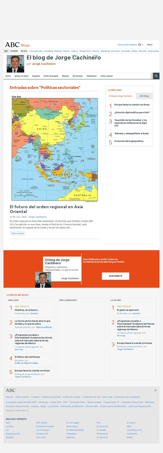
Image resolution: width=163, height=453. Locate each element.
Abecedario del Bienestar (72, 406)
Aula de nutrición (23, 327)
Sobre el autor (21, 76)
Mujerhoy (70, 437)
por (41, 64)
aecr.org (19, 349)
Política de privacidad (51, 397)
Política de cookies (71, 397)
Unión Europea (51, 76)
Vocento (9, 397)
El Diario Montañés (75, 430)
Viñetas (134, 51)
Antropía (35, 406)
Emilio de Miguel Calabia (26, 363)
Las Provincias (43, 430)
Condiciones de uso (91, 397)
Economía (115, 51)
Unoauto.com (42, 434)
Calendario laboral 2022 (132, 402)
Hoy (98, 423)
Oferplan (10, 437)
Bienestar (143, 51)
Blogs (24, 51)
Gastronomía (153, 51)
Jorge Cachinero (38, 217)
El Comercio (102, 426)
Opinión (14, 51)
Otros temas (107, 76)
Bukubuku (19, 361)
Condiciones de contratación (127, 397)
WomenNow (102, 434)
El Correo (131, 423)
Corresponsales (36, 51)
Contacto (35, 397)
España (36, 76)
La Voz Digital (72, 423)
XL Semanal (102, 437)
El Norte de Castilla (45, 426)
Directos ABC (92, 406)
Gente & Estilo (95, 51)
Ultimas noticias (94, 402)
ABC (6, 51)
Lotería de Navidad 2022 (139, 406)
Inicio (8, 76)
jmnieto (34, 314)
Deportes (58, 51)
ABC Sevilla (41, 423)
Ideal (129, 426)
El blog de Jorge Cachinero (64, 58)
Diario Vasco (72, 426)
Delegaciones (85, 51)
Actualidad (48, 51)
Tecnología (125, 51)
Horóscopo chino (77, 402)
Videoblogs (105, 51)
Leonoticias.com (134, 430)
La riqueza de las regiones (27, 347)
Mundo (65, 76)
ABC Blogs (144, 96)
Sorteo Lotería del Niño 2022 (113, 406)
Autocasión (132, 434)
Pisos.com (41, 437)
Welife (130, 437)
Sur (7, 430)
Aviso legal (107, 397)
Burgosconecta (13, 434)
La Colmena (53, 406)
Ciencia (66, 51)
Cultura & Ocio (74, 51)
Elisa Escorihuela (44, 327)
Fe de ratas (20, 314)
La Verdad (101, 430)
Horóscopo (44, 402)
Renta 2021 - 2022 (59, 402)
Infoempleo (71, 434)
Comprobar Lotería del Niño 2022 (21, 402)
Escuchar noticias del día (17, 406)
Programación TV (111, 402)
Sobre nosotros (22, 397)
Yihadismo (91, 76)
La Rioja (10, 426)
